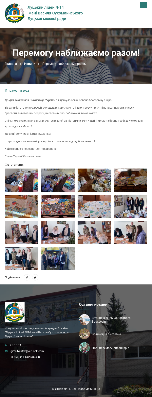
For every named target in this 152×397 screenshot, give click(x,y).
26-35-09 (15, 345)
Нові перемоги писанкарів (110, 348)
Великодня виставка (106, 334)
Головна (11, 64)
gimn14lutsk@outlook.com (27, 351)
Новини (29, 64)
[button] (143, 5)
